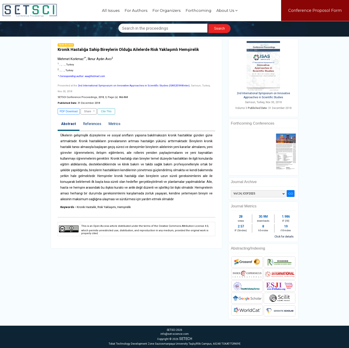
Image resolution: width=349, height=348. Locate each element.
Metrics (114, 124)
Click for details (284, 236)
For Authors (136, 10)
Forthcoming (198, 10)
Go (290, 193)
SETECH (185, 339)
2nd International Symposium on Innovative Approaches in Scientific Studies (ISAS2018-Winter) (134, 85)
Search (219, 28)
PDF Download (69, 111)
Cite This (106, 111)
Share (88, 111)
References (92, 124)
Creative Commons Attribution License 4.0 (183, 226)
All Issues (111, 10)
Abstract (68, 124)
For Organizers (166, 10)
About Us (227, 10)
